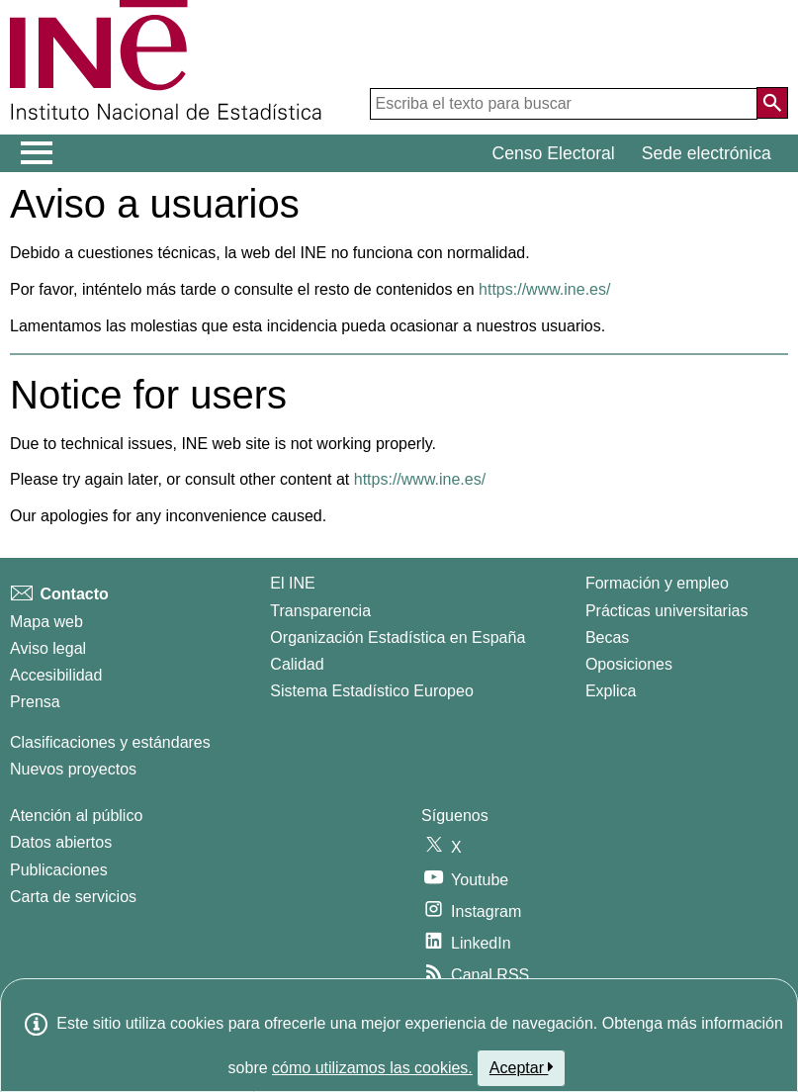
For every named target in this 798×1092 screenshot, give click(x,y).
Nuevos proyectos (73, 769)
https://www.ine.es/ (544, 289)
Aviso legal (48, 648)
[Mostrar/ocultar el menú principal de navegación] (37, 153)
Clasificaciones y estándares (110, 742)
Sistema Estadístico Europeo (371, 690)
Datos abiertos (61, 842)
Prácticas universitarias (667, 610)
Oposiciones (628, 664)
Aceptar (521, 1067)
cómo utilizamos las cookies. (372, 1067)
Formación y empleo (657, 583)
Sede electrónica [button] (706, 153)
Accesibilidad (56, 675)
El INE (292, 583)
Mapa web (46, 621)
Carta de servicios (73, 896)
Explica (611, 690)
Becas (607, 637)
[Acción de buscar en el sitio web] (772, 103)
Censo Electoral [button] (553, 153)
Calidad (296, 664)
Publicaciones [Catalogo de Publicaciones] (59, 870)
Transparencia (320, 610)
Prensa (35, 701)
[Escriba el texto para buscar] (563, 104)
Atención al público (76, 815)
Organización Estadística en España (397, 637)
